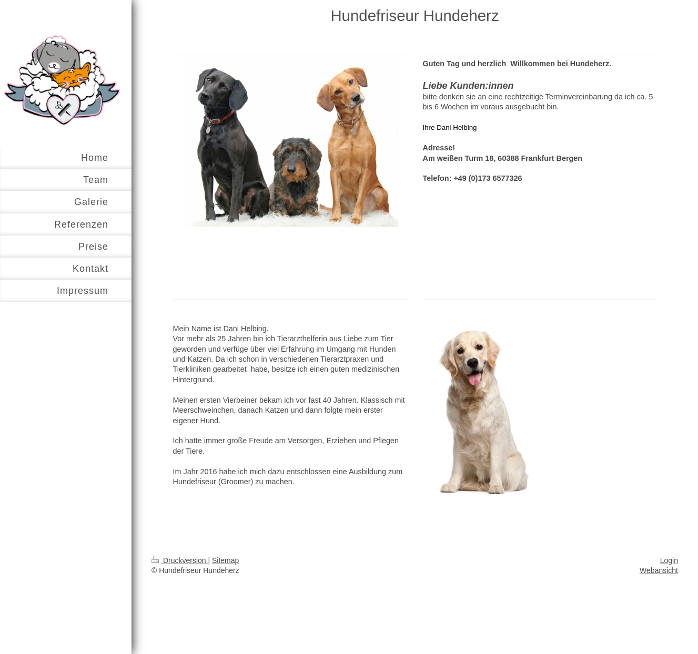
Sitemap (225, 560)
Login (669, 560)
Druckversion (179, 560)
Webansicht (659, 570)
